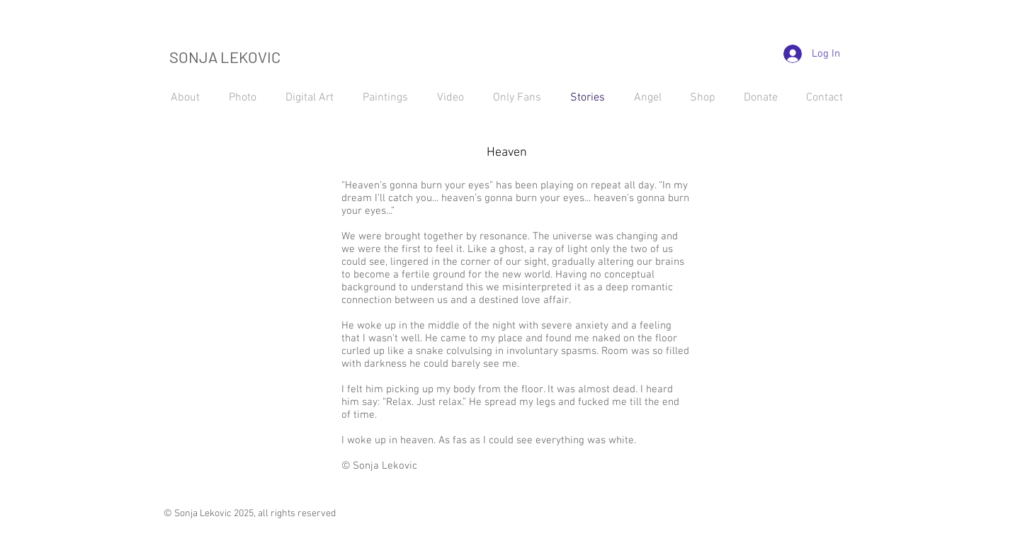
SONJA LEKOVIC (224, 56)
